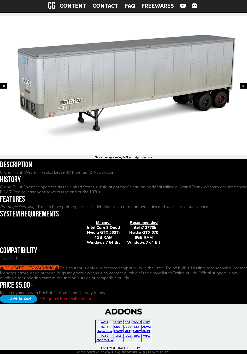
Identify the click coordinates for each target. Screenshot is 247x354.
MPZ (128, 331)
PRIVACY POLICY (158, 352)
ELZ (136, 326)
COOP (118, 326)
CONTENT (73, 6)
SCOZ (127, 326)
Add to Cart (20, 299)
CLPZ (146, 322)
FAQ (130, 6)
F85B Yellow (104, 340)
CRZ (118, 335)
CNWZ (136, 322)
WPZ (146, 335)
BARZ (118, 322)
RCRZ (104, 326)
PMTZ (146, 331)
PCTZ (104, 335)
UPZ (137, 335)
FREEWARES (157, 6)
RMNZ (137, 331)
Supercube (104, 331)
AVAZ (104, 322)
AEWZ (146, 326)
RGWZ (118, 331)
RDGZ (127, 335)
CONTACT (105, 6)
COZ (127, 322)
